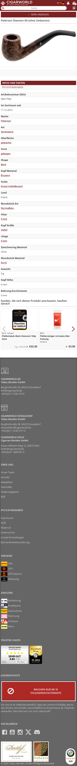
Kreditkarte (11, 606)
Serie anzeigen (38, 14)
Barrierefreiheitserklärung (15, 542)
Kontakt (5, 477)
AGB (3, 522)
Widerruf (6, 527)
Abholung (10, 579)
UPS (7, 569)
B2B (3, 496)
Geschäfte (6, 487)
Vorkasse (9, 621)
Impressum (7, 518)
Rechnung (10, 616)
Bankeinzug (11, 600)
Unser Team (7, 472)
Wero (7, 626)
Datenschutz (8, 532)
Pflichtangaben (12, 87)
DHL (7, 563)
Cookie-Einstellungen (12, 537)
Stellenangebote (10, 492)
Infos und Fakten (13, 82)
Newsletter (7, 482)
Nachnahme (11, 611)
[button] (3, 329)
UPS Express (11, 574)
